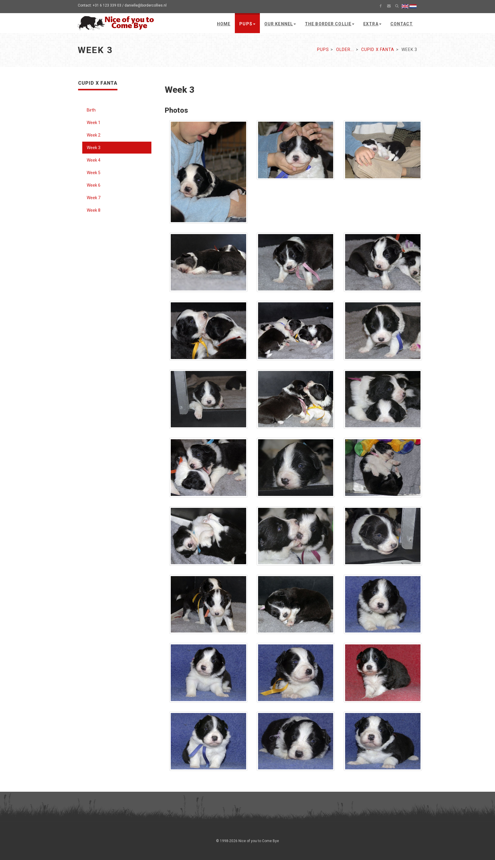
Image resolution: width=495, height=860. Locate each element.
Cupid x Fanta (378, 49)
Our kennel (280, 23)
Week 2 (93, 135)
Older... (345, 49)
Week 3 (93, 147)
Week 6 (93, 185)
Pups (247, 23)
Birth (91, 110)
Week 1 (93, 122)
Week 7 (93, 197)
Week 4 (93, 160)
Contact (401, 23)
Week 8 (93, 210)
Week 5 (93, 172)
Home (223, 23)
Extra (372, 23)
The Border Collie (329, 23)
